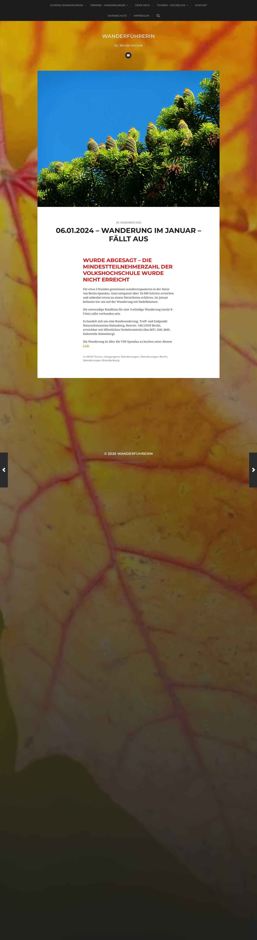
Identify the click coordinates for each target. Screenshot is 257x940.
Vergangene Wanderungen (121, 356)
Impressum (141, 15)
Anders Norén (136, 462)
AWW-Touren (94, 356)
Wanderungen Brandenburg (101, 360)
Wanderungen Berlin (153, 356)
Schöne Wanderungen (66, 5)
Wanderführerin (128, 36)
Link (86, 345)
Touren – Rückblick (171, 5)
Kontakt (201, 5)
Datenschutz (117, 15)
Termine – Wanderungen (107, 5)
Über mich (142, 5)
